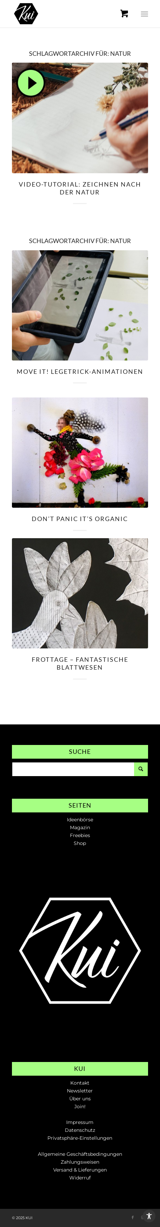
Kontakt (79, 1083)
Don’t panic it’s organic (80, 518)
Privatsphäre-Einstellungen (79, 1138)
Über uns (80, 1099)
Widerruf (80, 1178)
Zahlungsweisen (80, 1162)
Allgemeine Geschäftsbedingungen (80, 1154)
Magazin (80, 827)
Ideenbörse (80, 820)
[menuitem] (128, 13)
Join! (80, 1106)
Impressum (79, 1122)
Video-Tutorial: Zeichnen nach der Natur (80, 188)
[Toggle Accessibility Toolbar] (149, 1216)
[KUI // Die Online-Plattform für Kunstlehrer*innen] (66, 13)
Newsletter (80, 1091)
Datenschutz (80, 1130)
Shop (80, 843)
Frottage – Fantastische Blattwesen (80, 663)
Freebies (80, 835)
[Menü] (144, 13)
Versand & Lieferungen (80, 1170)
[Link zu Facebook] (133, 1217)
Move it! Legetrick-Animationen (80, 371)
